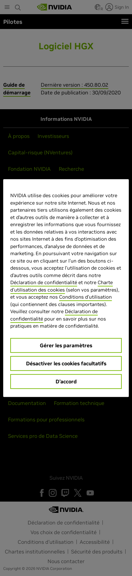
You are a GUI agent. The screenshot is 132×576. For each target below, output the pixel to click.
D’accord (66, 381)
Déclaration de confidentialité (43, 282)
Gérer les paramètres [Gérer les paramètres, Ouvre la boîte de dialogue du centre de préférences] (66, 345)
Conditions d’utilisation (85, 297)
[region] (65, 288)
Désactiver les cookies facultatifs (66, 363)
